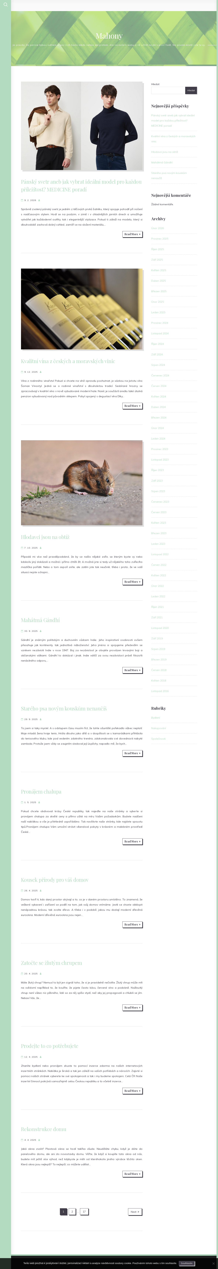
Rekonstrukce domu (43, 1129)
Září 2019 (157, 638)
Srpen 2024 (158, 365)
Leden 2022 (158, 596)
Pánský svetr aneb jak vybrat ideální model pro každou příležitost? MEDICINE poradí (173, 120)
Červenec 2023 (160, 501)
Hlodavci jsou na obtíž (45, 536)
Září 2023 (157, 480)
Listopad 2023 (160, 459)
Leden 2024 (158, 438)
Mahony (109, 35)
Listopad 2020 (160, 628)
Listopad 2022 (160, 554)
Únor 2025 (157, 301)
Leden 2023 (158, 543)
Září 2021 (157, 617)
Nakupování (158, 728)
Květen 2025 (158, 270)
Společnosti (158, 738)
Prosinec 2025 (159, 238)
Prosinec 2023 (159, 449)
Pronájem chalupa (41, 791)
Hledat (155, 84)
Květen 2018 (158, 680)
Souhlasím (186, 1263)
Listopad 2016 (160, 691)
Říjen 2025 (157, 249)
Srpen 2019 (158, 649)
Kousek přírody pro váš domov (55, 879)
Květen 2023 (158, 522)
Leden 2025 (158, 312)
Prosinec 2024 (159, 322)
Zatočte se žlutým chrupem (51, 962)
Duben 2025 (158, 280)
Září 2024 (157, 354)
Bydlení (155, 717)
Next (135, 1211)
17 (84, 1211)
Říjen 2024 (157, 344)
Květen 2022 (158, 575)
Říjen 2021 (157, 607)
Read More (132, 234)
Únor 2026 (157, 228)
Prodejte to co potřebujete (49, 1045)
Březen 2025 (158, 291)
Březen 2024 (158, 417)
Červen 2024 (158, 386)
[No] (213, 1263)
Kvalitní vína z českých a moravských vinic (68, 361)
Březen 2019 (158, 659)
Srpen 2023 (158, 491)
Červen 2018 (158, 670)
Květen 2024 (158, 396)
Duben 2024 (158, 407)
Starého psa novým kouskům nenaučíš (64, 708)
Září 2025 (157, 259)
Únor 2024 (157, 428)
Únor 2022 (157, 586)
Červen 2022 (158, 564)
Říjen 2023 (157, 470)
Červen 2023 (158, 512)
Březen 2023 (158, 533)
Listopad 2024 (160, 333)
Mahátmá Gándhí (40, 620)
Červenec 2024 (160, 375)
